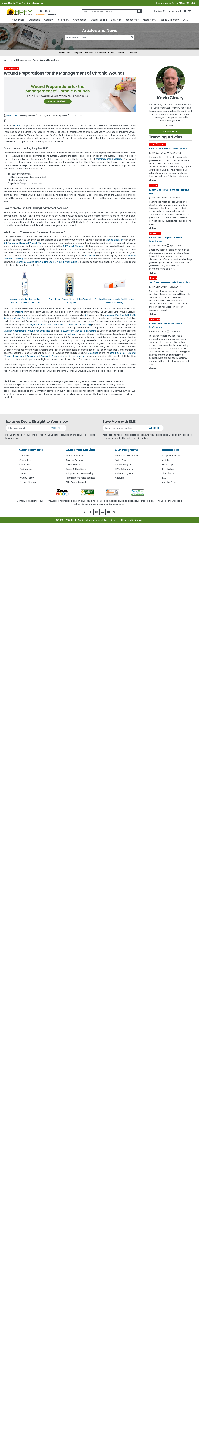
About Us (24, 456)
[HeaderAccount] (175, 11)
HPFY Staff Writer (159, 153)
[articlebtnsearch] (99, 41)
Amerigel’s (89, 256)
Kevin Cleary (11, 115)
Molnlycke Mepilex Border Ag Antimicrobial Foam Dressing (25, 301)
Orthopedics (79, 19)
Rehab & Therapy (169, 19)
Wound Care (17, 19)
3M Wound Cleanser (74, 246)
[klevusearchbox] (139, 11)
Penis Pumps (155, 319)
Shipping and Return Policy (79, 474)
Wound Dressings (11, 68)
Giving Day (120, 460)
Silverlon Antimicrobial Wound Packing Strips (27, 331)
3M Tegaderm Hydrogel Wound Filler (23, 243)
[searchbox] (112, 11)
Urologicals (34, 19)
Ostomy (48, 19)
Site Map (23, 474)
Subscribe (56, 428)
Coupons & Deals (171, 456)
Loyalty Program (123, 465)
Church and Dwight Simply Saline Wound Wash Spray (70, 301)
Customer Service (80, 450)
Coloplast (93, 353)
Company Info (31, 450)
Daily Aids (116, 19)
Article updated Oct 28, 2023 (67, 115)
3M (86, 315)
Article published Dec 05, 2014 (35, 115)
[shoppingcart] (189, 11)
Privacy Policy (26, 478)
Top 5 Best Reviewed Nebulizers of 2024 (170, 282)
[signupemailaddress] (27, 428)
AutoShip (119, 478)
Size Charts (168, 474)
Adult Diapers (155, 233)
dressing (19, 312)
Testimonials (25, 469)
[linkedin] (102, 513)
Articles (166, 460)
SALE (185, 19)
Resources (170, 450)
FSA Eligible (168, 469)
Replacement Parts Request (80, 478)
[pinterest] (114, 513)
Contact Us (160, 11)
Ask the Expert (169, 482)
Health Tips (168, 465)
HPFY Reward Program (126, 456)
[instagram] (97, 513)
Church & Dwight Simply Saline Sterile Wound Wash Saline (46, 262)
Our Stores (24, 465)
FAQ (164, 478)
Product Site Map (28, 482)
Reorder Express (74, 460)
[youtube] (109, 513)
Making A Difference (157, 144)
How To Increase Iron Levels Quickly (168, 148)
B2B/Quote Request (76, 482)
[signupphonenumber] (125, 428)
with (61, 356)
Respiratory (63, 19)
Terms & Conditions (76, 469)
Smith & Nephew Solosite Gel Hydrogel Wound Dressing (114, 301)
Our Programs (126, 450)
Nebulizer (153, 278)
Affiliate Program (124, 474)
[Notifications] (185, 11)
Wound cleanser (114, 240)
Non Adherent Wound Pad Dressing (78, 331)
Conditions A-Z (134, 52)
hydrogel (71, 334)
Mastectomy (149, 19)
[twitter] (84, 513)
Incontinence (132, 19)
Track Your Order (75, 456)
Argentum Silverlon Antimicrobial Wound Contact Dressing (60, 325)
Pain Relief (154, 185)
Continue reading (170, 131)
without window (76, 356)
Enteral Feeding (99, 19)
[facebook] (90, 513)
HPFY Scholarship (124, 469)
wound (17, 126)
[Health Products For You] (19, 11)
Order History (73, 465)
